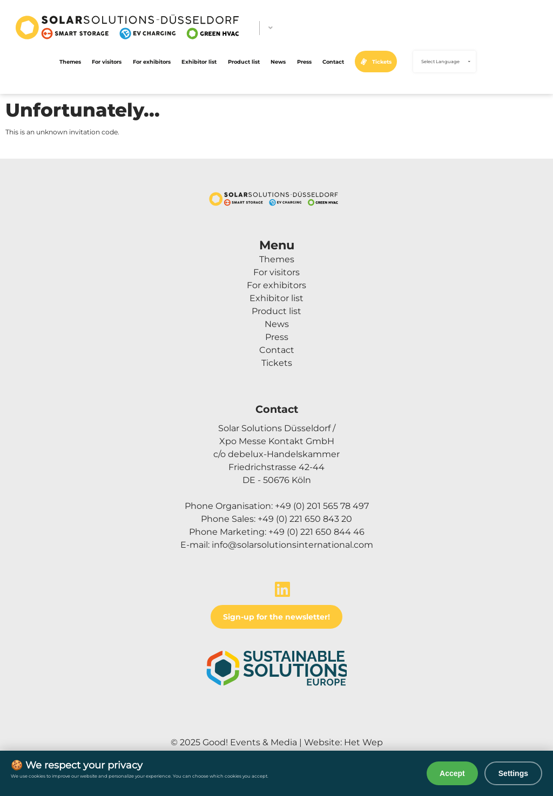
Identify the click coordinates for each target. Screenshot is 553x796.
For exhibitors (152, 61)
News (278, 61)
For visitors (107, 61)
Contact (333, 61)
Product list (244, 61)
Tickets (382, 61)
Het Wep (363, 742)
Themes (70, 61)
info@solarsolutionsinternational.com (292, 545)
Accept (452, 773)
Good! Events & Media (250, 742)
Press (304, 61)
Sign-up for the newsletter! (276, 617)
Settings (513, 773)
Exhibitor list (199, 61)
